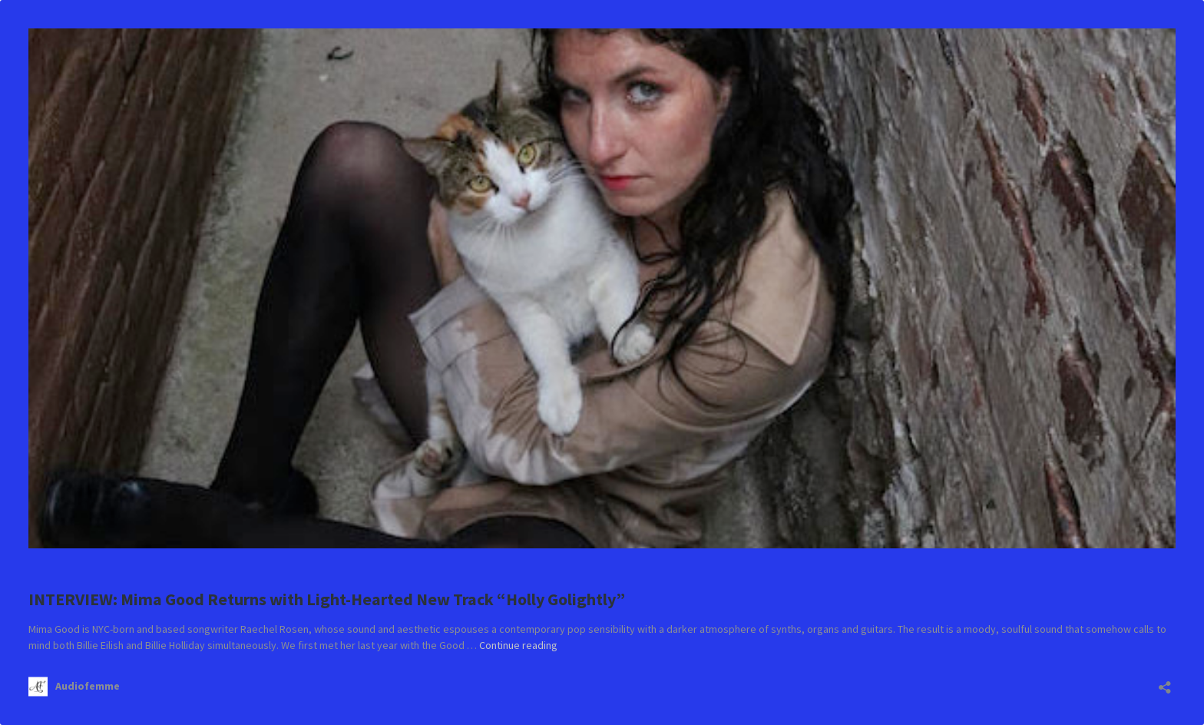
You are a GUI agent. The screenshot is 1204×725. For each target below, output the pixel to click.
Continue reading (518, 645)
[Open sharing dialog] (1165, 682)
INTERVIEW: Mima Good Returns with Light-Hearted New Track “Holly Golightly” (326, 599)
